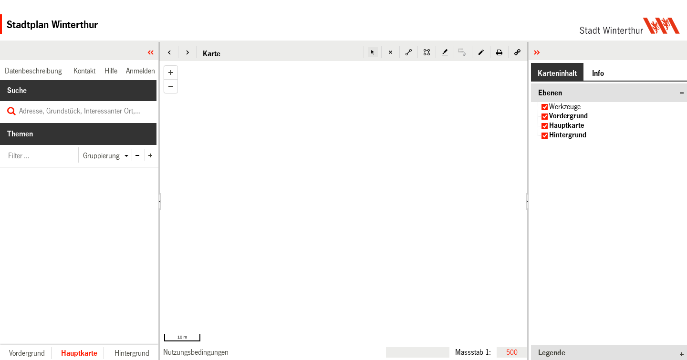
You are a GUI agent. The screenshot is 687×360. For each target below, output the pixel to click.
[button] (169, 52)
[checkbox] (544, 107)
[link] (195, 352)
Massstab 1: (473, 352)
